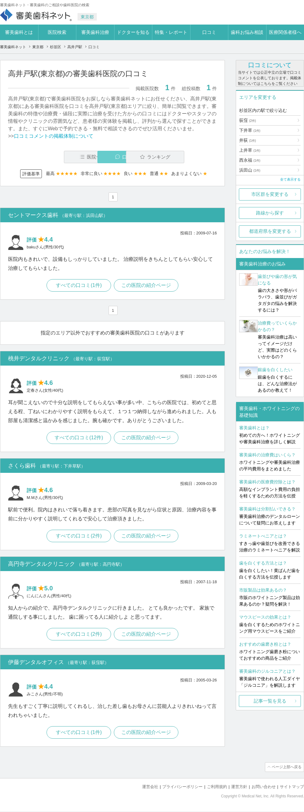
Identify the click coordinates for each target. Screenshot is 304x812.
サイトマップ (292, 787)
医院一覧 (51, 156)
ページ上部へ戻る (286, 768)
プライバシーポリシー (182, 787)
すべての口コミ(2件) (79, 536)
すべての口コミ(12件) (78, 438)
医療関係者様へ (285, 32)
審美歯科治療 (95, 32)
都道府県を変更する (270, 231)
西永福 (249, 160)
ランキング (181, 156)
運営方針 (239, 787)
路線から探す (270, 212)
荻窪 (247, 120)
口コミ (209, 32)
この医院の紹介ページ (146, 285)
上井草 (249, 150)
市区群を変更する (269, 194)
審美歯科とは (19, 32)
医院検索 (57, 32)
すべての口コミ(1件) (79, 285)
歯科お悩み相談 (247, 32)
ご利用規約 (217, 787)
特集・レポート (171, 32)
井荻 (247, 140)
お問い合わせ (264, 787)
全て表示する (290, 179)
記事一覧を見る (270, 701)
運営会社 (150, 787)
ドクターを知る (133, 32)
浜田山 (249, 170)
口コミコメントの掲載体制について (53, 136)
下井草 (249, 130)
